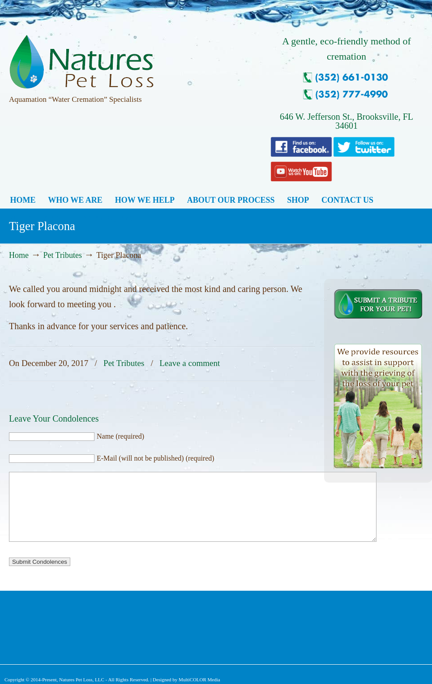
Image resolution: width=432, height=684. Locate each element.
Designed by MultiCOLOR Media (186, 679)
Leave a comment (189, 363)
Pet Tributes (62, 255)
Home (19, 255)
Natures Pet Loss (81, 57)
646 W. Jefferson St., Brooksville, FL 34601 (346, 121)
